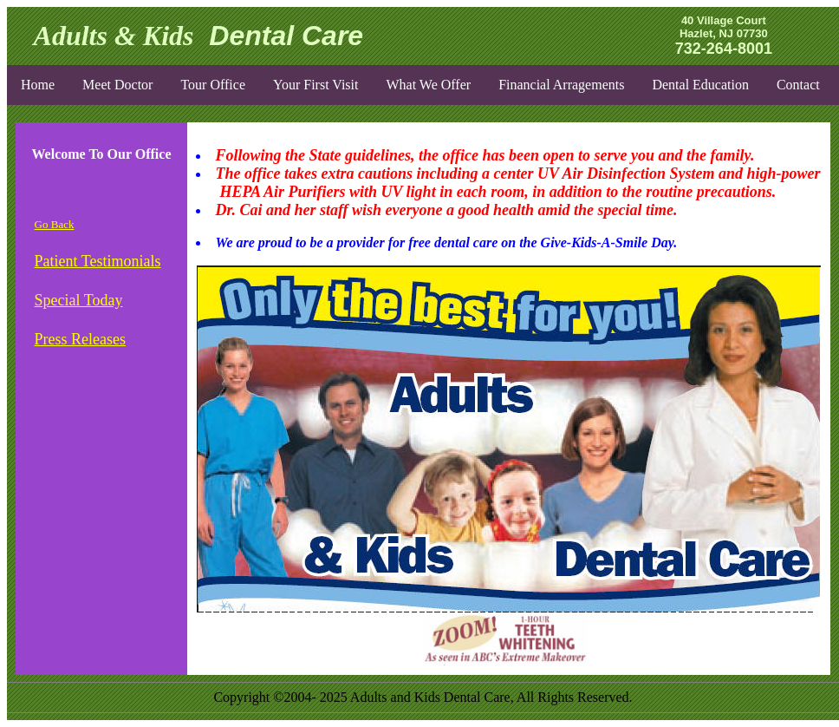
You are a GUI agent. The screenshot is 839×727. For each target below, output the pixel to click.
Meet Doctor (117, 84)
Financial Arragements (561, 84)
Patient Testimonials (98, 261)
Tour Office (212, 84)
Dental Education (700, 84)
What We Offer (428, 84)
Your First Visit (316, 84)
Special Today (79, 300)
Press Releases (80, 339)
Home (38, 84)
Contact (798, 84)
